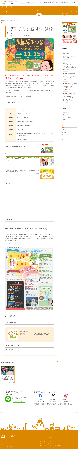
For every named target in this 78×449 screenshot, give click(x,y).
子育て (40, 2)
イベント (45, 2)
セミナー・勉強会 (67, 117)
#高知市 (12, 349)
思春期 (53, 2)
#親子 (63, 139)
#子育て (63, 134)
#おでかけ (7, 349)
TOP (41, 435)
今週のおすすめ (59, 2)
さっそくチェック (18, 401)
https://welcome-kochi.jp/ (22, 139)
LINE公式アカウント (52, 441)
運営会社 (50, 437)
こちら (21, 78)
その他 (64, 119)
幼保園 (73, 2)
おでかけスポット (67, 2)
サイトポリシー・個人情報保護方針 (55, 445)
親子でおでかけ (66, 112)
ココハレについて (51, 435)
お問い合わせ (51, 443)
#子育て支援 (64, 136)
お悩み (49, 2)
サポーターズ (51, 439)
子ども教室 (65, 114)
